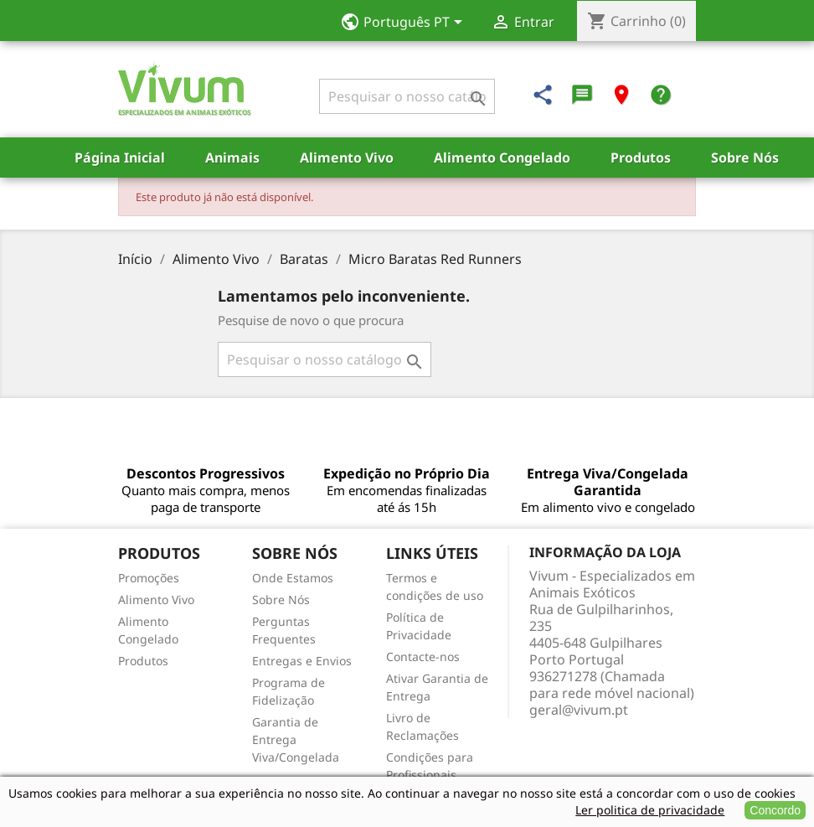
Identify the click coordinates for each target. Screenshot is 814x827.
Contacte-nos (423, 656)
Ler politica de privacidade (649, 810)
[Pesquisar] (407, 96)
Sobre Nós (745, 157)
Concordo (775, 810)
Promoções (148, 578)
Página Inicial (120, 157)
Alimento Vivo (347, 157)
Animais (232, 157)
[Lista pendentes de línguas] (406, 23)
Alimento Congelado (502, 157)
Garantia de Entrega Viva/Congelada (295, 739)
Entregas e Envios (302, 661)
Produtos (640, 157)
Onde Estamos (292, 578)
